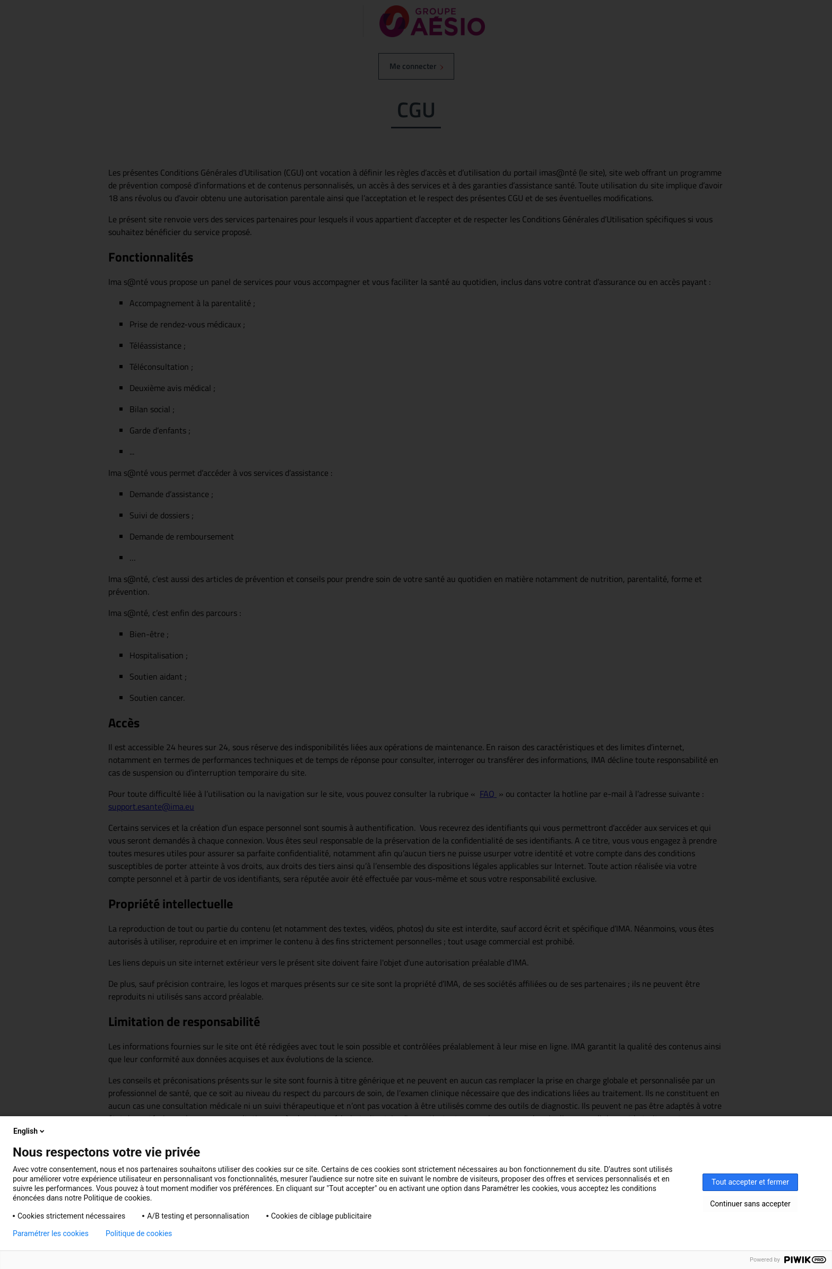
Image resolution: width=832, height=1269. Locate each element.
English (29, 1131)
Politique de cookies (139, 1233)
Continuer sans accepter (750, 1204)
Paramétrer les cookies (51, 1233)
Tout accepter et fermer (750, 1182)
